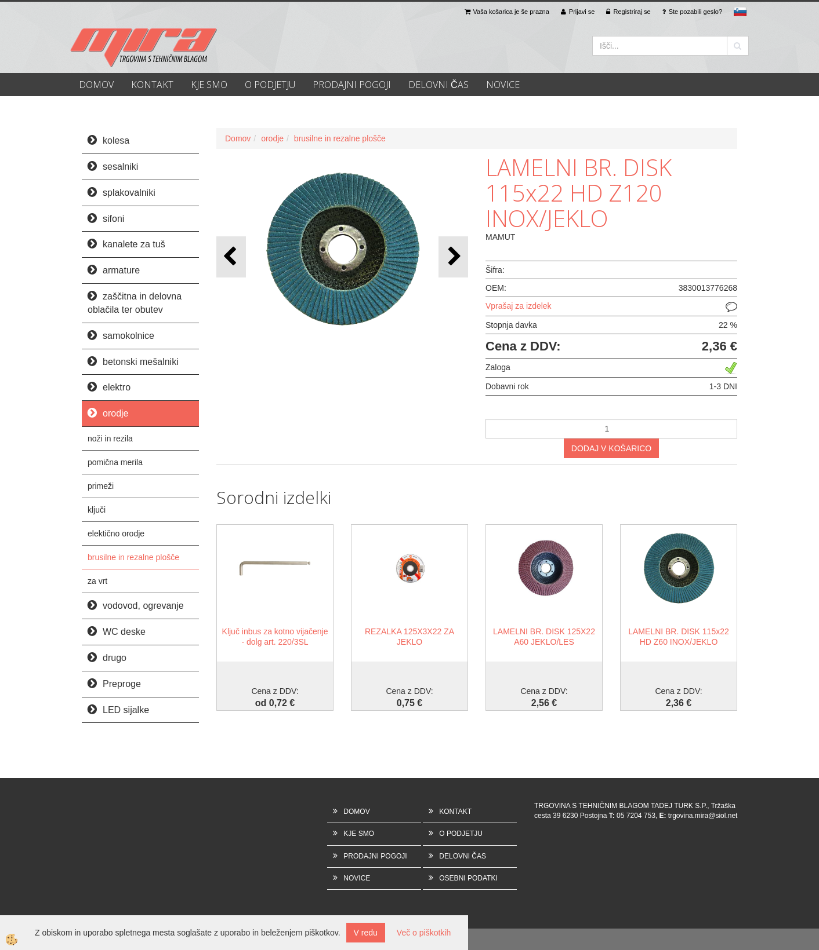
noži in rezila (110, 438)
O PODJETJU (270, 84)
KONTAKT (152, 84)
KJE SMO (209, 84)
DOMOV (96, 84)
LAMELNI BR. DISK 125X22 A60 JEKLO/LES (544, 636)
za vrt (97, 581)
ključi (97, 509)
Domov (238, 138)
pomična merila (115, 462)
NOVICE (503, 84)
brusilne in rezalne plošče (133, 557)
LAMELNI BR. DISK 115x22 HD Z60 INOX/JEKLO (678, 636)
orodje (272, 138)
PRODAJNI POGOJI (352, 84)
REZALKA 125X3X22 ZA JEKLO (409, 636)
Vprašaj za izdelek (518, 305)
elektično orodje (116, 533)
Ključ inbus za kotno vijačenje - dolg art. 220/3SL (275, 636)
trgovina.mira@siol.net (703, 816)
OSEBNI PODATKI (468, 878)
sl (740, 11)
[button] (453, 256)
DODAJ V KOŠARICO (611, 448)
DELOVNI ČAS (438, 84)
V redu (366, 932)
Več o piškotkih (424, 932)
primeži (101, 486)
